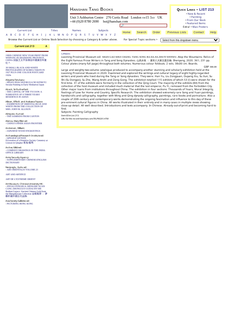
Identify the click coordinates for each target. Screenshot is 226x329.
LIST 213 (206, 9)
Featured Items (196, 23)
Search (142, 32)
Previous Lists (177, 32)
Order (156, 32)
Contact (199, 32)
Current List (24, 30)
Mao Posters (200, 26)
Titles (54, 30)
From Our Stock (196, 20)
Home (127, 32)
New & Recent (196, 13)
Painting (196, 17)
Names (76, 30)
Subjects (103, 30)
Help (213, 32)
